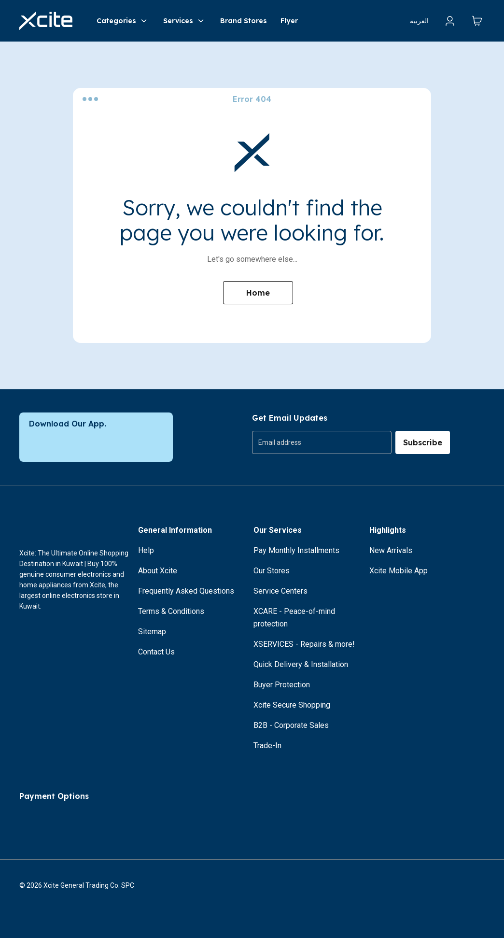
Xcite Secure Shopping (291, 705)
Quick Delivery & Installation (300, 664)
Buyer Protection (281, 684)
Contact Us (156, 651)
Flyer (289, 20)
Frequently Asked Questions (186, 591)
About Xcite (157, 570)
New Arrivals (390, 550)
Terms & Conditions (171, 611)
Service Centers (280, 591)
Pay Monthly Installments (296, 550)
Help (146, 550)
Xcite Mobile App (398, 570)
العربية (419, 21)
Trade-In (267, 745)
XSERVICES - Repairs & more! (304, 644)
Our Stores (271, 570)
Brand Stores (243, 20)
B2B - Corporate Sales (291, 725)
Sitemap (152, 631)
